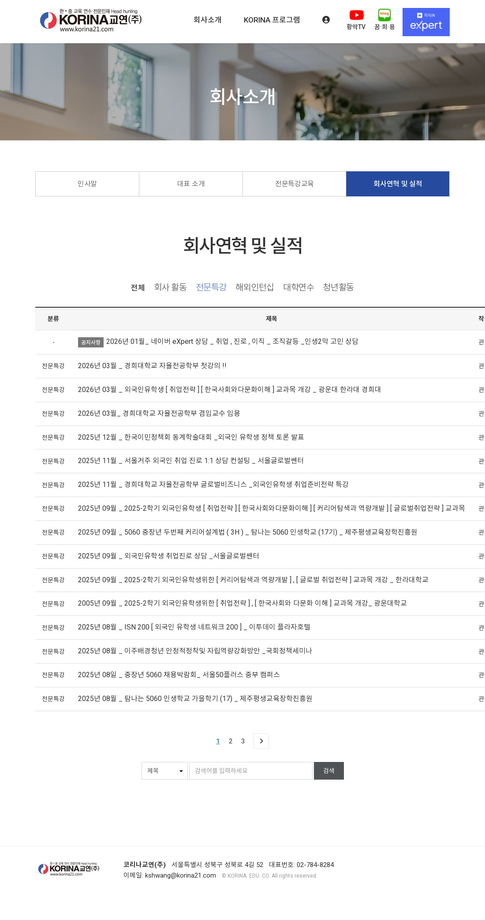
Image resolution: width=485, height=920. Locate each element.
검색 (329, 770)
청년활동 (338, 288)
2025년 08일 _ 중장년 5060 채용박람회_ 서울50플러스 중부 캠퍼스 (179, 675)
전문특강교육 (294, 184)
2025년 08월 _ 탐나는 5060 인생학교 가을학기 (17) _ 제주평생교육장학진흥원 (195, 698)
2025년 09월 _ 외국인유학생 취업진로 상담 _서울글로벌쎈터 (168, 556)
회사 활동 (170, 288)
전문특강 (211, 288)
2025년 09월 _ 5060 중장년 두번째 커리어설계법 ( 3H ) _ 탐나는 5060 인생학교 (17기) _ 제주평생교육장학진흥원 (248, 532)
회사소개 (208, 19)
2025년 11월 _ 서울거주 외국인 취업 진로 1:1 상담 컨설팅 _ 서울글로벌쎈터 (191, 460)
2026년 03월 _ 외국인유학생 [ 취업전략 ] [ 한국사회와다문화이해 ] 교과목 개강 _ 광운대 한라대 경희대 (229, 389)
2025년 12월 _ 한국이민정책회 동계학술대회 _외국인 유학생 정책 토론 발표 (191, 437)
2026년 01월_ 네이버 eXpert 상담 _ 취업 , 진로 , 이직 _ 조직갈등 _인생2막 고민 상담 (232, 341)
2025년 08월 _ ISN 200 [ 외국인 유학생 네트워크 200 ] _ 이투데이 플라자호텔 (194, 627)
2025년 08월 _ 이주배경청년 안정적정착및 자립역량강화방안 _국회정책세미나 (195, 651)
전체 (138, 288)
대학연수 (298, 288)
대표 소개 (191, 184)
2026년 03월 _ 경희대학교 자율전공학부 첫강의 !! (152, 366)
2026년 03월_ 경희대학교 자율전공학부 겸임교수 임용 (159, 413)
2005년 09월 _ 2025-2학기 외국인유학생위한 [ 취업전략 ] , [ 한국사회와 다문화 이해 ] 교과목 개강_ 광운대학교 (242, 603)
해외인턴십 (254, 288)
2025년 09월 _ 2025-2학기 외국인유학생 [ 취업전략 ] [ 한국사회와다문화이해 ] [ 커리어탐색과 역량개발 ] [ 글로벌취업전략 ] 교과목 (271, 508)
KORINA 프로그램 (272, 19)
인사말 (87, 184)
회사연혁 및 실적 (397, 184)
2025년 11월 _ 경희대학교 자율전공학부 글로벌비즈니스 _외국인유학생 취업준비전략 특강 (213, 484)
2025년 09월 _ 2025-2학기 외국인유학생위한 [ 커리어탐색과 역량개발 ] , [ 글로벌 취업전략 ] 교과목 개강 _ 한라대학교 (253, 580)
